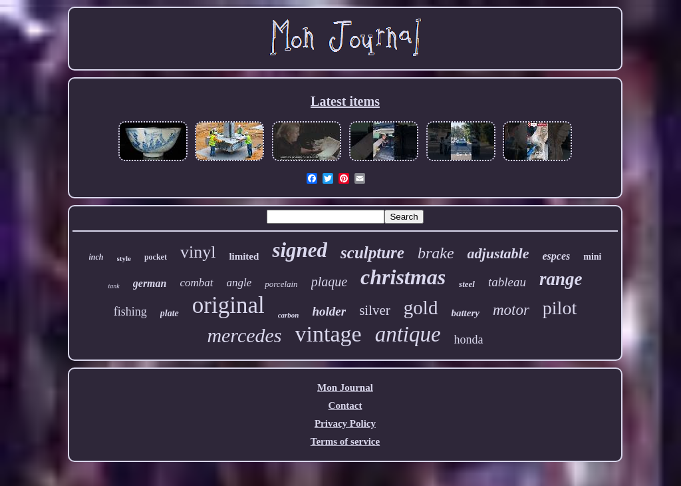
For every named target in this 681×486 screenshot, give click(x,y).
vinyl (197, 252)
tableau (507, 282)
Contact (345, 405)
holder (329, 311)
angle (239, 282)
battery (465, 313)
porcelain (281, 284)
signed (299, 250)
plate (169, 313)
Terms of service (345, 441)
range (561, 279)
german (150, 283)
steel (467, 284)
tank (114, 286)
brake (436, 253)
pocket (155, 257)
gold (421, 307)
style (124, 258)
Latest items (345, 101)
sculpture (372, 253)
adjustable (498, 253)
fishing (130, 311)
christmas (403, 277)
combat (196, 282)
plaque (329, 281)
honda (468, 339)
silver (374, 310)
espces (556, 256)
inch (96, 257)
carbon (288, 315)
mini (592, 257)
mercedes (244, 335)
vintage (328, 334)
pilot (560, 308)
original (228, 305)
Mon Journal (345, 387)
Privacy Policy (345, 423)
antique (408, 334)
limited (244, 256)
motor (511, 310)
